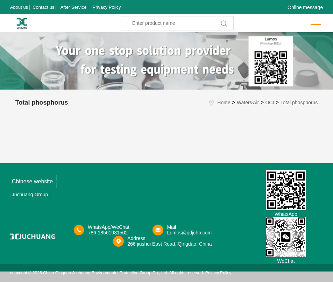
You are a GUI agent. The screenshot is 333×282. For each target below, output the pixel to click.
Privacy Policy (107, 7)
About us (19, 7)
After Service (73, 7)
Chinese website (35, 181)
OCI (269, 102)
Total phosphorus (299, 102)
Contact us (43, 7)
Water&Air (248, 102)
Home (223, 102)
